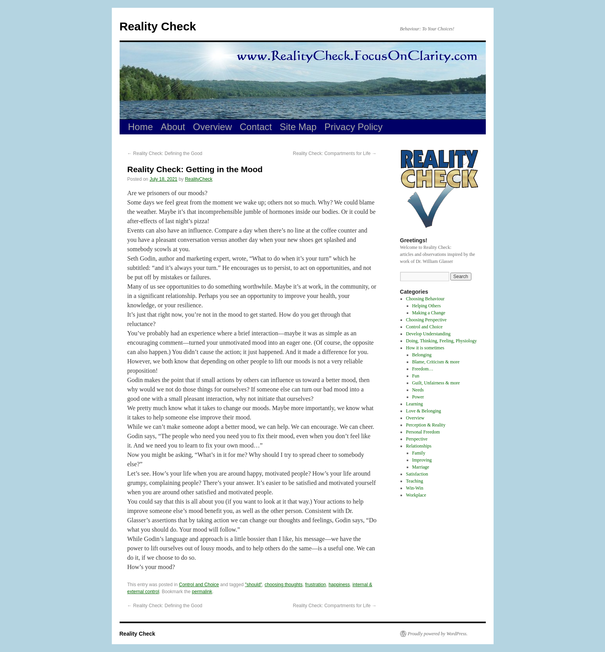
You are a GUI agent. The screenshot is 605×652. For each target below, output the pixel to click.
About (173, 127)
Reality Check (158, 26)
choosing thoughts (283, 584)
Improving (422, 460)
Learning (414, 404)
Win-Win (414, 488)
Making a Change (428, 312)
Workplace (416, 495)
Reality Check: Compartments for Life (335, 153)
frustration (315, 584)
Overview (212, 127)
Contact (256, 127)
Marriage (420, 467)
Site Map (298, 127)
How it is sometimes (425, 348)
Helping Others (426, 305)
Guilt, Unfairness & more (436, 383)
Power (418, 397)
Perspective (416, 439)
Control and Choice (199, 584)
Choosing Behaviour (425, 298)
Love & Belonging (423, 411)
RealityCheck (199, 179)
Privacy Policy (354, 127)
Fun (416, 376)
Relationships (418, 446)
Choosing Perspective (426, 319)
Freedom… (423, 369)
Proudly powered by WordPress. (438, 633)
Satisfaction (417, 474)
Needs (418, 390)
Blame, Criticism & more (436, 362)
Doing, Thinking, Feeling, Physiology (441, 341)
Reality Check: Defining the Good (165, 153)
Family (418, 453)
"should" (253, 584)
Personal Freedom (423, 432)
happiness (339, 584)
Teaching (414, 481)
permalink (202, 591)
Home (140, 127)
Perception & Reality (425, 425)
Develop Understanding (428, 334)
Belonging (422, 355)
